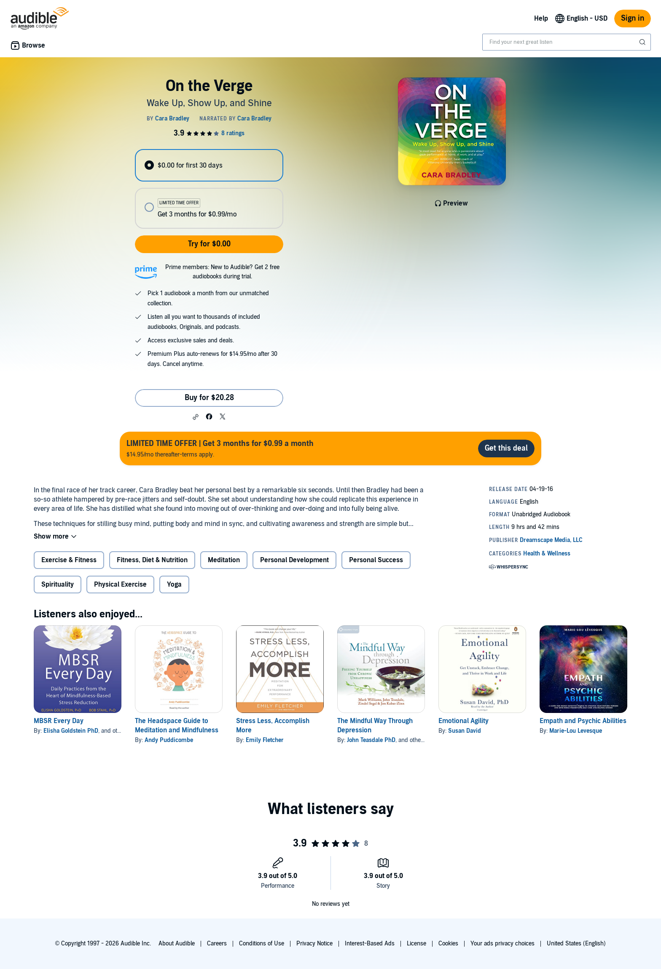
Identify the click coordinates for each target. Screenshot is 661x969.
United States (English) (576, 943)
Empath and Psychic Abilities (583, 721)
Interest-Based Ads (370, 943)
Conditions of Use (261, 943)
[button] (195, 417)
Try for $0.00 (209, 244)
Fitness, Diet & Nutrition (152, 560)
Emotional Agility (463, 721)
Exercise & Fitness (69, 560)
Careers (217, 943)
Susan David (464, 730)
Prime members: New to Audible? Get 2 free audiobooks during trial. (222, 272)
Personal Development (294, 560)
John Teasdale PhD (371, 740)
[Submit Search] (643, 42)
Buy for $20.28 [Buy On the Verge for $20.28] (209, 397)
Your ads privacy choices (502, 943)
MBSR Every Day (58, 721)
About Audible (177, 943)
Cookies (448, 943)
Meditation (224, 560)
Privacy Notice (314, 943)
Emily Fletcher (265, 740)
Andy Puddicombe (169, 740)
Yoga (174, 584)
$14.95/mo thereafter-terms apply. (220, 448)
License (416, 943)
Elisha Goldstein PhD (70, 730)
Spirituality (57, 584)
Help (541, 18)
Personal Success (376, 560)
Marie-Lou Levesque (575, 730)
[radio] (209, 165)
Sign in (632, 18)
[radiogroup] (209, 189)
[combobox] (566, 42)
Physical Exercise (120, 584)
